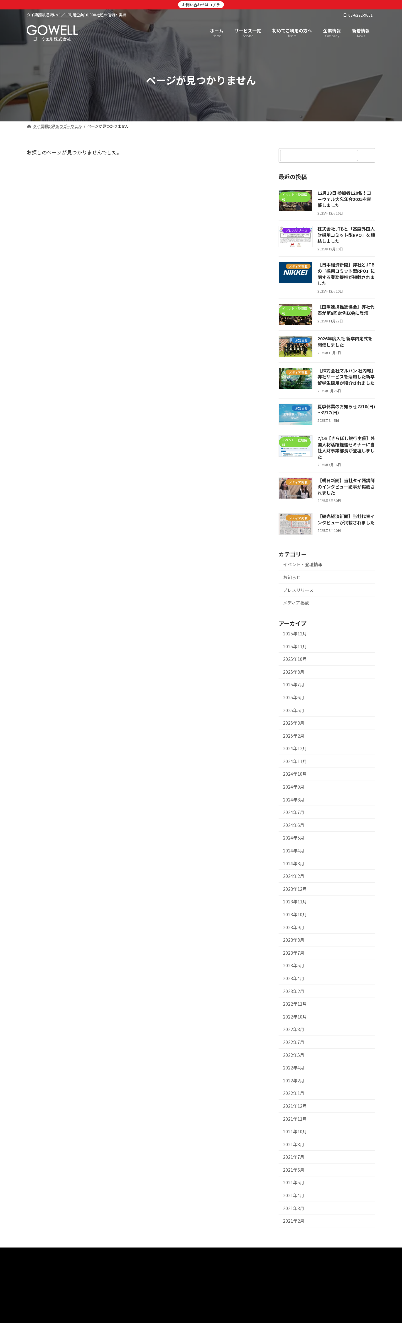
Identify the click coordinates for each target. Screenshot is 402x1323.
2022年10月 (295, 1016)
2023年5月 (293, 965)
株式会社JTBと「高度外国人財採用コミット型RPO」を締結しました (346, 235)
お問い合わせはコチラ (201, 4)
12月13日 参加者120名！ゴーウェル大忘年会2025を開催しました (345, 199)
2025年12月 (295, 633)
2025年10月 (295, 659)
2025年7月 (293, 684)
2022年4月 (293, 1067)
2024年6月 (293, 825)
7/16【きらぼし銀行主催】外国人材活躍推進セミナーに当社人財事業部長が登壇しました (346, 447)
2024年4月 (293, 850)
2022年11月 (295, 1004)
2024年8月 (293, 799)
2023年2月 (293, 991)
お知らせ (292, 577)
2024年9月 (293, 787)
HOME (41, 1254)
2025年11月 (295, 646)
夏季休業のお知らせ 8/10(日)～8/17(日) (346, 409)
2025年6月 (293, 697)
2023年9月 (293, 927)
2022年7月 (293, 1042)
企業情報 (142, 1254)
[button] (201, 1288)
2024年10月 (295, 774)
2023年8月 (293, 940)
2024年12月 (295, 748)
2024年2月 (293, 876)
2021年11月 (295, 1119)
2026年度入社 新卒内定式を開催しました (345, 341)
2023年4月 (293, 978)
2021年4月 (293, 1195)
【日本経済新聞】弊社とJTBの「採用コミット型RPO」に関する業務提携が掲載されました (346, 273)
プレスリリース (298, 590)
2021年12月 (295, 1106)
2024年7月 (293, 812)
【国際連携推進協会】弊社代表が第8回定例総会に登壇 (346, 310)
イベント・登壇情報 (303, 564)
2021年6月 (293, 1170)
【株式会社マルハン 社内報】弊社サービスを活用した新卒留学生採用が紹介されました (346, 376)
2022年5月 (293, 1055)
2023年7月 (293, 953)
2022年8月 (293, 1029)
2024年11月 (295, 761)
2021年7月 (293, 1157)
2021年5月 (293, 1182)
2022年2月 (293, 1080)
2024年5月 (293, 838)
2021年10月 (295, 1131)
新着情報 (110, 1254)
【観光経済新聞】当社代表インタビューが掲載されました (346, 519)
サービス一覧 (75, 1254)
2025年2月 (293, 736)
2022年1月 (293, 1093)
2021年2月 (293, 1221)
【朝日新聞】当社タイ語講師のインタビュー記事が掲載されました (346, 486)
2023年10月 (295, 914)
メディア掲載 (296, 603)
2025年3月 (293, 723)
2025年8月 (293, 672)
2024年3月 (293, 863)
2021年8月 (293, 1144)
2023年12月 (295, 889)
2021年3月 (293, 1208)
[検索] (367, 155)
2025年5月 (293, 710)
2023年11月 (295, 901)
